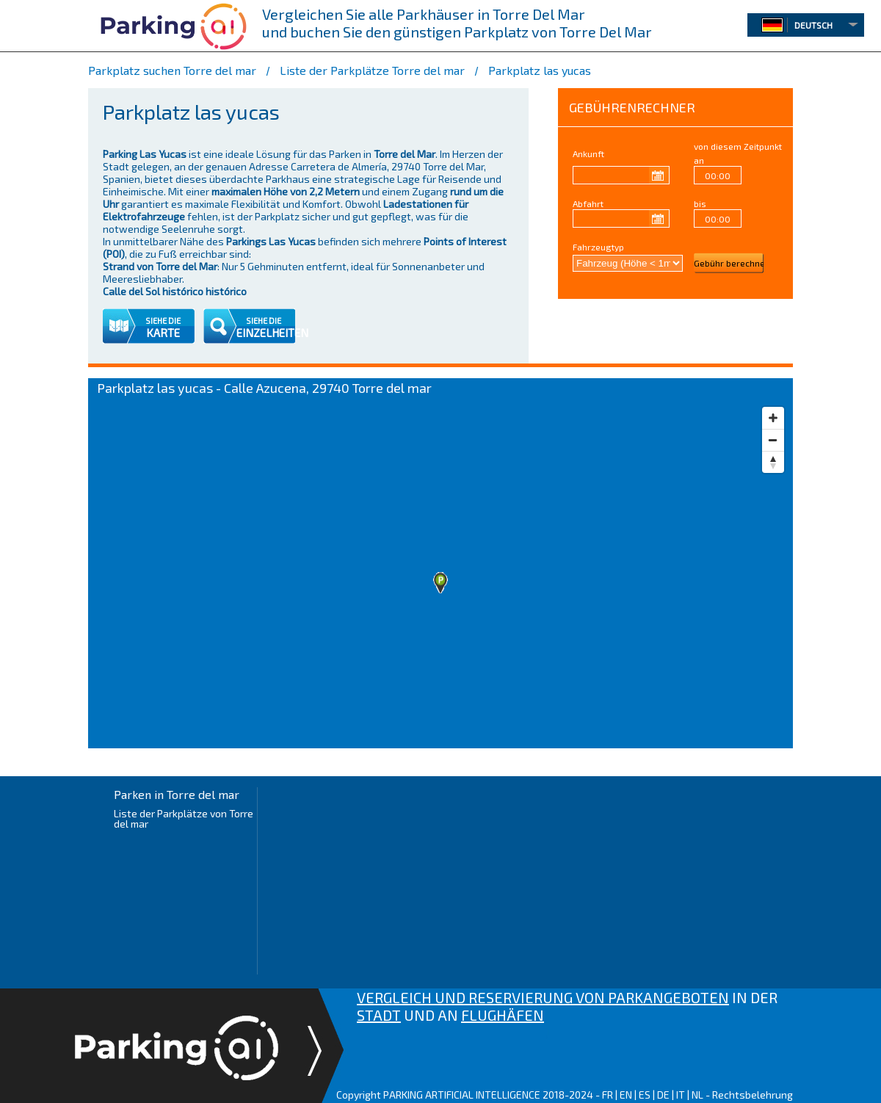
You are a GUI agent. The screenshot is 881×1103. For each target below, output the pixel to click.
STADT (379, 1015)
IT (680, 1094)
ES (644, 1094)
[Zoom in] (773, 418)
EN (626, 1094)
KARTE (163, 332)
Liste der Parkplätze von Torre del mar (183, 818)
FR (607, 1094)
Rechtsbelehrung (752, 1094)
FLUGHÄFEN (502, 1015)
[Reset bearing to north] (773, 462)
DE (663, 1094)
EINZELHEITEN (272, 332)
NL (697, 1094)
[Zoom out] (773, 440)
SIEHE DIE (163, 320)
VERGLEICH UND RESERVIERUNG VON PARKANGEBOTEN (543, 997)
